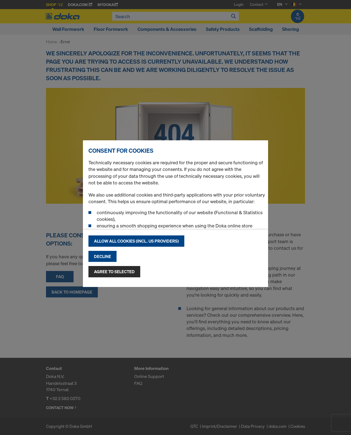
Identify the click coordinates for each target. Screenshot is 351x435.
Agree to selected (114, 271)
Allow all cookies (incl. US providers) (136, 241)
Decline (102, 256)
